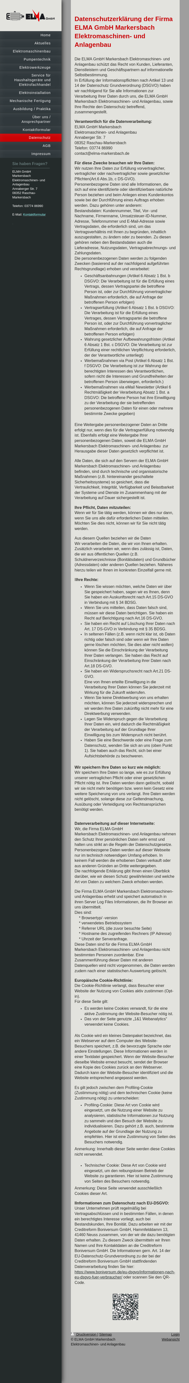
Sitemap (105, 1334)
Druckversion (84, 1334)
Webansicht (171, 1339)
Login (175, 1334)
